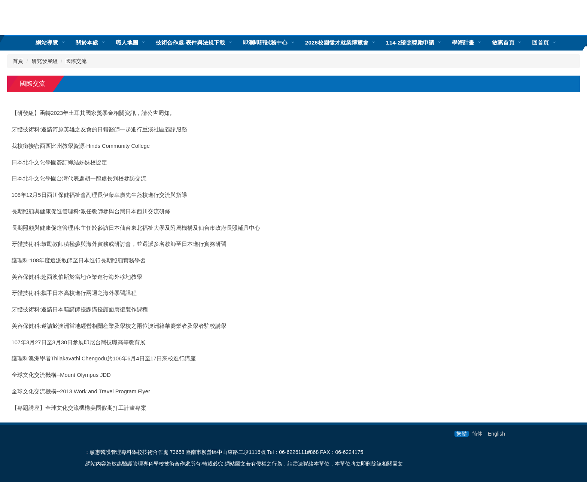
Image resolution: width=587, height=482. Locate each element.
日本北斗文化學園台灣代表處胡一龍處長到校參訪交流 (79, 178)
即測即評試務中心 (265, 42)
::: (87, 452)
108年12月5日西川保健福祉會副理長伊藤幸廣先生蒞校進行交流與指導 (99, 195)
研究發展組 (44, 61)
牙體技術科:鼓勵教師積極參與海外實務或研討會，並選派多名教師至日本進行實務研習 (119, 244)
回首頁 (540, 42)
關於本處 (87, 42)
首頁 (18, 61)
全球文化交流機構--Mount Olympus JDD (61, 375)
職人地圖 (127, 42)
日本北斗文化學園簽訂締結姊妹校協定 (59, 162)
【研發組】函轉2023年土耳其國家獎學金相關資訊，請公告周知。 (94, 113)
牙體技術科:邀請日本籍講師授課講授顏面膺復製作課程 (80, 309)
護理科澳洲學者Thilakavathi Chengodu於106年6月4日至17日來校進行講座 (104, 359)
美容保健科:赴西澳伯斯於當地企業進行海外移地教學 (77, 277)
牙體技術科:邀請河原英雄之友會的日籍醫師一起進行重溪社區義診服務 (99, 129)
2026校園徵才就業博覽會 (336, 42)
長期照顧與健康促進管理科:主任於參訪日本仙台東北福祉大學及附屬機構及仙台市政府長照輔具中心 (136, 228)
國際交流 (76, 61)
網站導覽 (47, 42)
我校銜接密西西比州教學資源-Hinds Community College (81, 146)
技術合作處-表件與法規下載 (190, 42)
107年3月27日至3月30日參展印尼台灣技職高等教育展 (79, 342)
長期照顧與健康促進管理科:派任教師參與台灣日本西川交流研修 (91, 211)
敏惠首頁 (503, 42)
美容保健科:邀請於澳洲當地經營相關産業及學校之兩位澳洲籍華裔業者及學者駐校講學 (119, 326)
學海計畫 (463, 42)
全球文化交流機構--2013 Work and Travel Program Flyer (81, 391)
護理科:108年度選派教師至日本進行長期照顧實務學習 (79, 260)
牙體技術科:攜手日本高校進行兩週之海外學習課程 (74, 293)
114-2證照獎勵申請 (410, 42)
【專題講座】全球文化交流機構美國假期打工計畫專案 (79, 408)
